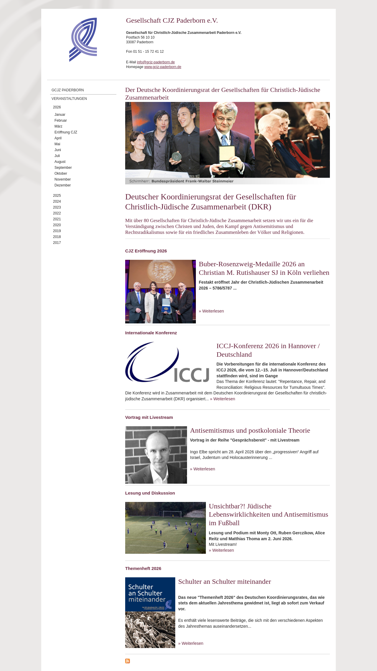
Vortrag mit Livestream (149, 417)
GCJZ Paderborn (68, 90)
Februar (60, 120)
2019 (57, 231)
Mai (57, 144)
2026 (57, 107)
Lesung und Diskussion (150, 492)
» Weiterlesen (211, 311)
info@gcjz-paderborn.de (156, 62)
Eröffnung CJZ (65, 132)
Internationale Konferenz (151, 332)
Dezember (62, 185)
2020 (57, 225)
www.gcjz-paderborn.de (162, 67)
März (58, 126)
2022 (57, 213)
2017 (57, 243)
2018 (57, 237)
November (62, 179)
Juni (57, 150)
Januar (59, 115)
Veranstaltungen (69, 99)
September (63, 168)
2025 (57, 196)
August (59, 162)
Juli (57, 156)
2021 (57, 219)
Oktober (60, 173)
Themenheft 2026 (143, 568)
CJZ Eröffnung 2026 (146, 250)
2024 (57, 201)
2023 (57, 207)
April (58, 138)
